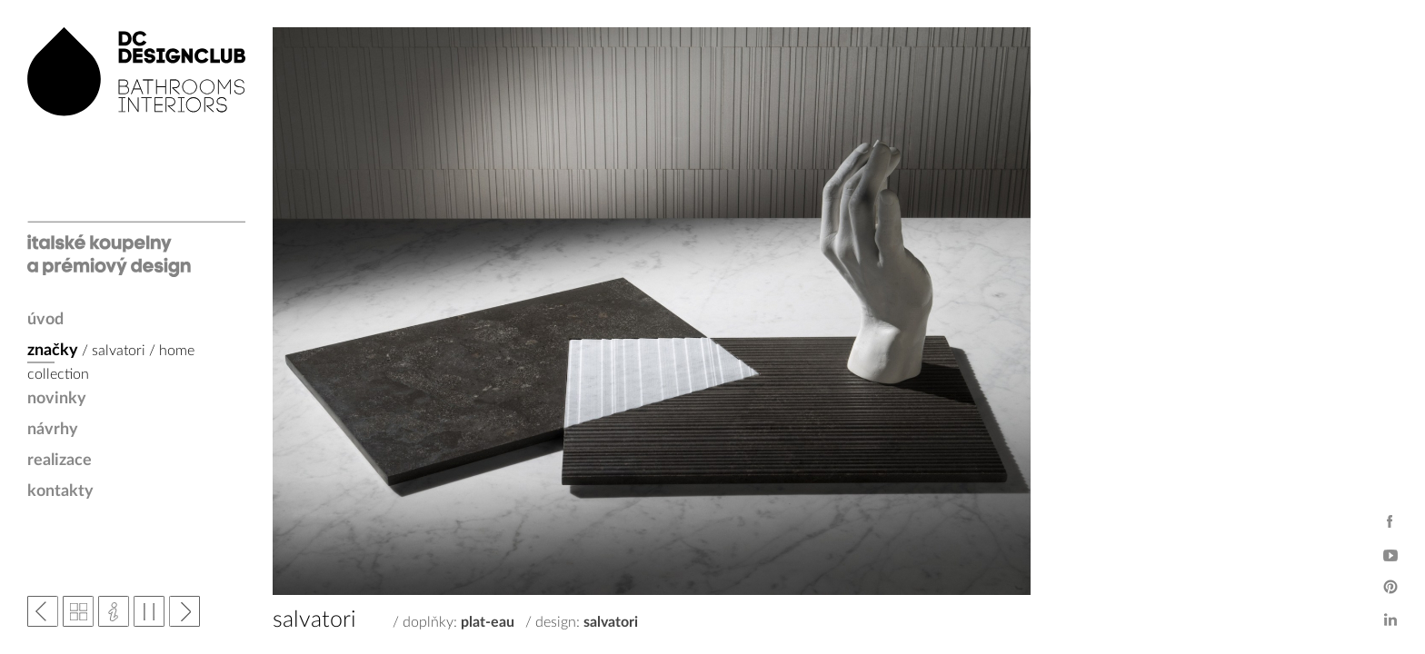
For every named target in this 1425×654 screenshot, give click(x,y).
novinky (56, 399)
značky (52, 350)
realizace (59, 460)
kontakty (60, 491)
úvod (45, 320)
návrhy (52, 429)
